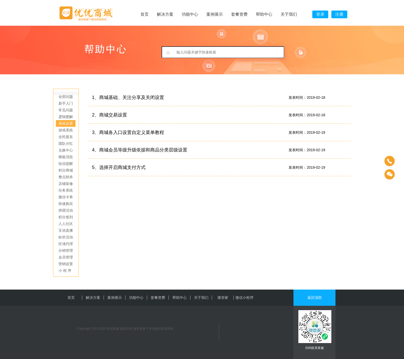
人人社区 (65, 224)
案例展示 (214, 14)
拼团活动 (65, 210)
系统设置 (65, 123)
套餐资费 (239, 14)
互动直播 (65, 230)
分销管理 (65, 250)
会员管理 (65, 257)
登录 (320, 14)
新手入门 (65, 103)
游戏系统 (65, 130)
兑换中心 (65, 150)
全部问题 (65, 97)
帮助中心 (264, 14)
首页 (144, 14)
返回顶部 (314, 297)
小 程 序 (64, 270)
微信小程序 (244, 297)
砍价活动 (65, 237)
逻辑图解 (65, 117)
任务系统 (65, 190)
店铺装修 (65, 184)
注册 (339, 14)
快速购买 (65, 204)
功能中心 (190, 14)
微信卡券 (65, 197)
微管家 (222, 297)
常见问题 (65, 110)
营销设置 (65, 264)
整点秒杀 (65, 177)
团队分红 (65, 143)
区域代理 (65, 244)
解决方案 (165, 14)
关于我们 (289, 14)
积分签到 (65, 217)
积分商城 (65, 170)
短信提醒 (65, 163)
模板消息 (65, 157)
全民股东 (65, 137)
